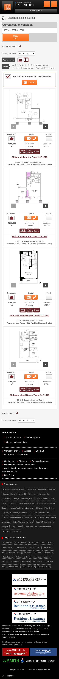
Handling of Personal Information (19, 465)
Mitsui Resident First (8, 7)
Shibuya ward (20, 543)
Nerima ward (38, 561)
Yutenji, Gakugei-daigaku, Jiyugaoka (17, 517)
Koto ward (38, 552)
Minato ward (7, 543)
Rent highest (24, 65)
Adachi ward (13, 566)
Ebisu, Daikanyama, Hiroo (23, 499)
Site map (23, 461)
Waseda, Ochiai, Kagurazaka (22, 503)
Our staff (40, 451)
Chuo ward (33, 543)
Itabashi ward (13, 561)
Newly (14, 65)
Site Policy (9, 475)
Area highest (28, 68)
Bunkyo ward (8, 547)
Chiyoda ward (21, 547)
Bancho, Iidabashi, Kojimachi (14, 494)
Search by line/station (16, 442)
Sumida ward (8, 557)
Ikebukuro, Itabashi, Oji (12, 531)
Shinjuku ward (46, 543)
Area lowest (16, 68)
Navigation (37, 10)
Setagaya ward (14, 552)
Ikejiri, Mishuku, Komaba (23, 522)
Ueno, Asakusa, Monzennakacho (38, 527)
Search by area (13, 437)
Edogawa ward (44, 566)
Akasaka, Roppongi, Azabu (13, 489)
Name (52, 68)
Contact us (9, 461)
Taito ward (49, 552)
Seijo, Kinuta (17, 527)
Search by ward (33, 437)
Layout (45, 65)
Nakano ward (21, 557)
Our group (9, 454)
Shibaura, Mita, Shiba (44, 508)
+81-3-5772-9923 (47, 4)
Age (37, 68)
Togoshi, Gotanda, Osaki (40, 513)
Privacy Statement (40, 461)
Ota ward (27, 552)
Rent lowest (36, 65)
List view (19, 60)
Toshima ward (35, 557)
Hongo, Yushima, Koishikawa (21, 508)
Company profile (12, 451)
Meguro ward (35, 547)
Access (27, 451)
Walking (44, 68)
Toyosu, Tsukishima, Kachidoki (15, 513)
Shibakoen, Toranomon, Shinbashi (41, 489)
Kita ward (26, 561)
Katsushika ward (28, 566)
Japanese (23, 454)
